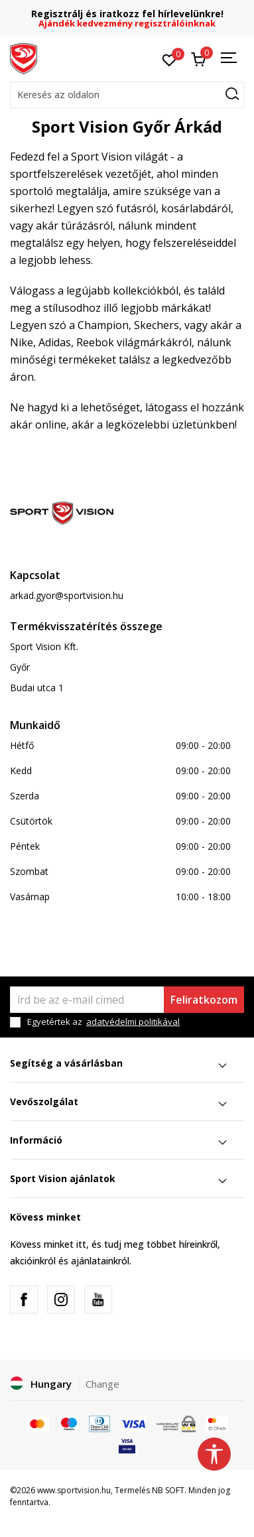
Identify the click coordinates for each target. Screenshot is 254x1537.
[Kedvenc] (169, 59)
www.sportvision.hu (74, 1490)
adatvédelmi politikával (133, 1022)
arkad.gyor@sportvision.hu (66, 595)
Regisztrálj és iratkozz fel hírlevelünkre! (127, 14)
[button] (127, 95)
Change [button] (102, 1383)
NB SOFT (168, 1490)
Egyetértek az (103, 1022)
